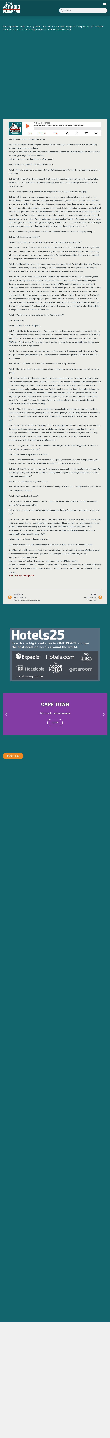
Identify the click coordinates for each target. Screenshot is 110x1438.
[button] (105, 4)
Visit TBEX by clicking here (21, 575)
